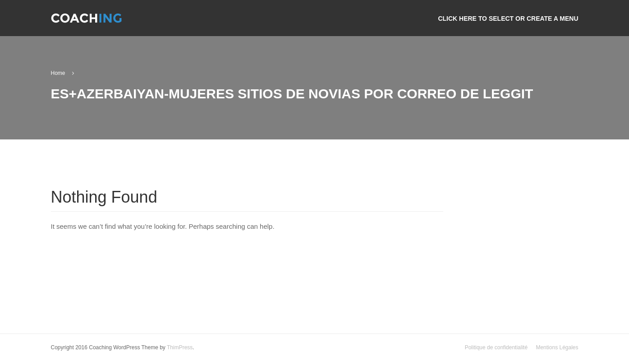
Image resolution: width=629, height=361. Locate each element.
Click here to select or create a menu (508, 18)
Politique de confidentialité (496, 347)
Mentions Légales (557, 347)
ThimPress (180, 347)
